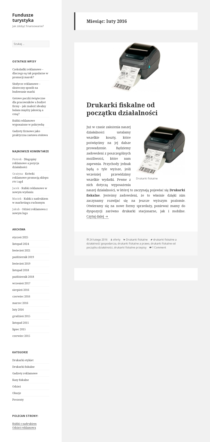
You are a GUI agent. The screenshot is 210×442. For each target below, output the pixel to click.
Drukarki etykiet (22, 360)
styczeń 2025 (20, 237)
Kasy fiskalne (20, 380)
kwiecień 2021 (21, 250)
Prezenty (18, 399)
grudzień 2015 (21, 316)
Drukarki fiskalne (23, 367)
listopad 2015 (20, 323)
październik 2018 (23, 277)
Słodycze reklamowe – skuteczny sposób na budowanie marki (26, 87)
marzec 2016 (20, 303)
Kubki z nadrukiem (24, 424)
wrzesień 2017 (21, 283)
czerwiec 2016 (21, 296)
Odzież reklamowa (24, 428)
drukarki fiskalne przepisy (130, 247)
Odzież (16, 386)
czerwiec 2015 (21, 336)
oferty (116, 239)
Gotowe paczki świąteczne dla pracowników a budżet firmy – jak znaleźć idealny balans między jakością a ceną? (29, 106)
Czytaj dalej (97, 216)
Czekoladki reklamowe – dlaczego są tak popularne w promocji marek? (30, 73)
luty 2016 (18, 309)
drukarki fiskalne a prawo (133, 243)
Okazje (16, 393)
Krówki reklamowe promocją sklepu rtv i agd (30, 177)
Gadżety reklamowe (25, 373)
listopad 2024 (20, 244)
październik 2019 (23, 257)
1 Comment (159, 247)
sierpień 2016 (20, 290)
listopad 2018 (20, 270)
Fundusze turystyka (23, 17)
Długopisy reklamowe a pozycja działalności (25, 163)
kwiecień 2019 (21, 263)
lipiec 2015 (19, 329)
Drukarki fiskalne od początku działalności (122, 108)
